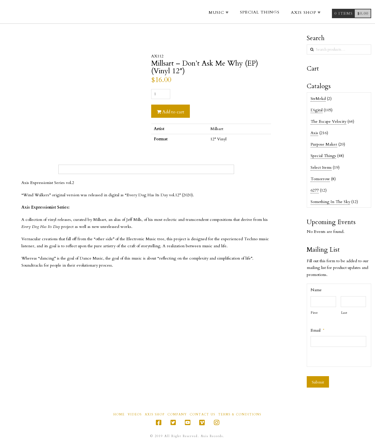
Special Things (323, 155)
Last (344, 313)
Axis (314, 133)
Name (316, 290)
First (314, 313)
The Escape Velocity (328, 121)
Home (119, 415)
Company (177, 415)
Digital (317, 110)
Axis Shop (155, 415)
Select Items (321, 167)
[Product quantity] (160, 94)
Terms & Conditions (239, 415)
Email (317, 330)
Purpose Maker (324, 144)
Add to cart (173, 112)
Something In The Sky (330, 201)
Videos (135, 415)
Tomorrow (320, 179)
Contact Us (202, 415)
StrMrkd (318, 98)
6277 (315, 190)
